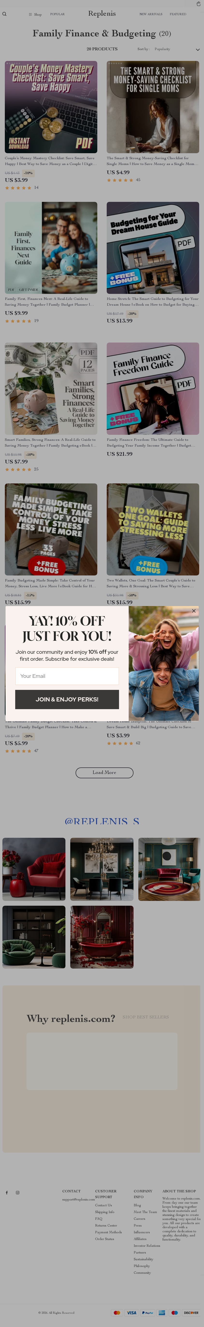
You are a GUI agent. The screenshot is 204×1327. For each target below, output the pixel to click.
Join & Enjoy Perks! (67, 699)
